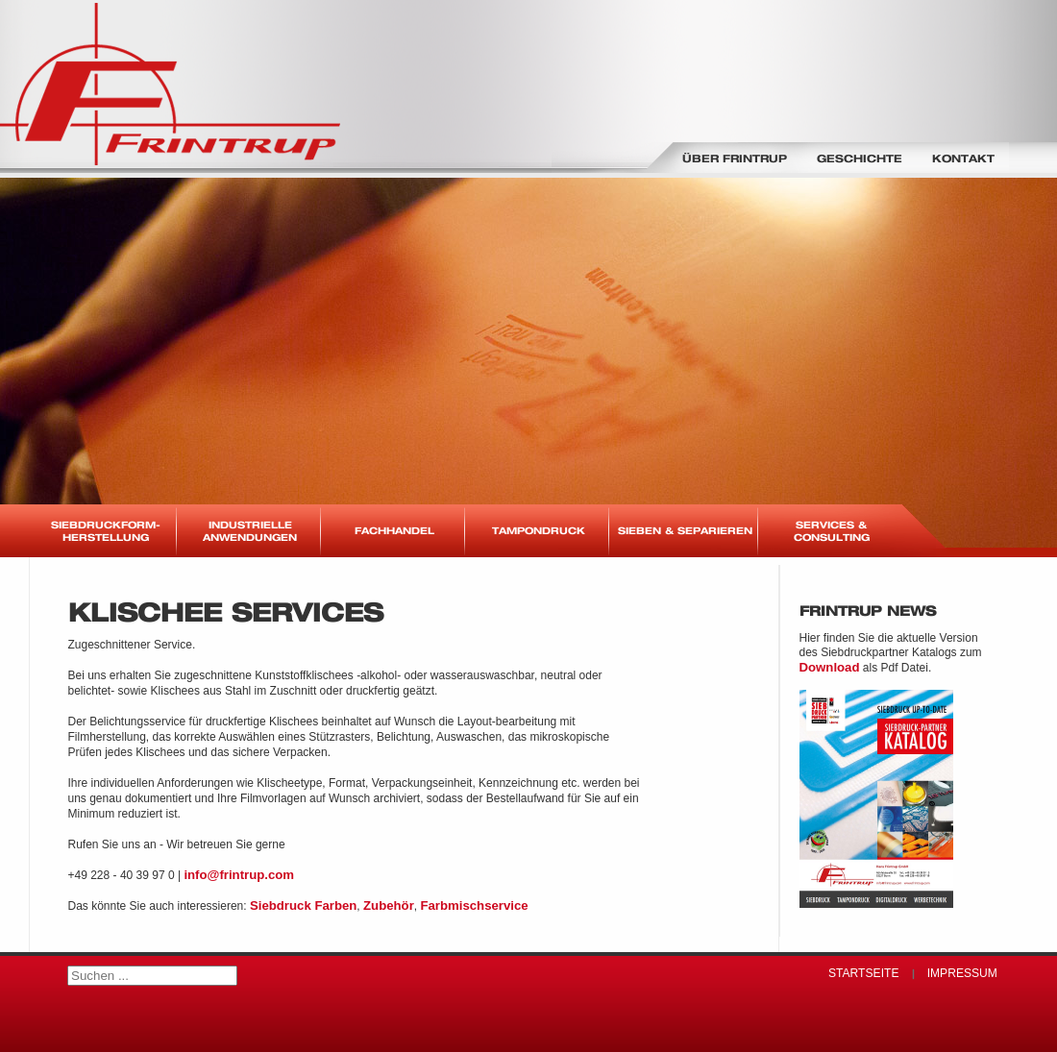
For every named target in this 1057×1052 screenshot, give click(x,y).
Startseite (863, 973)
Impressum (962, 973)
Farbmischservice (474, 905)
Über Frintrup (734, 158)
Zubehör (388, 905)
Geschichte (859, 158)
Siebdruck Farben (303, 905)
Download (829, 667)
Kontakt (963, 158)
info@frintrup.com (239, 875)
